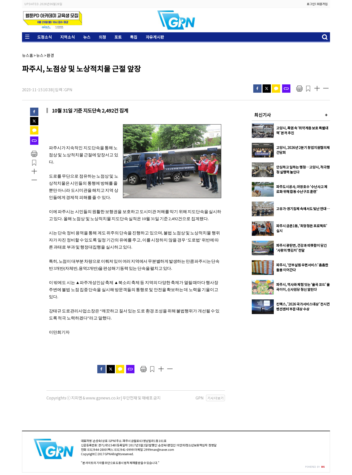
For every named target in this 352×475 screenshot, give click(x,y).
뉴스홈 (27, 55)
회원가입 (322, 4)
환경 (50, 55)
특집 (133, 37)
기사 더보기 (215, 398)
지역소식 (67, 37)
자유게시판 (155, 37)
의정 (102, 37)
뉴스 (86, 37)
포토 (118, 37)
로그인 (311, 4)
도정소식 (44, 37)
